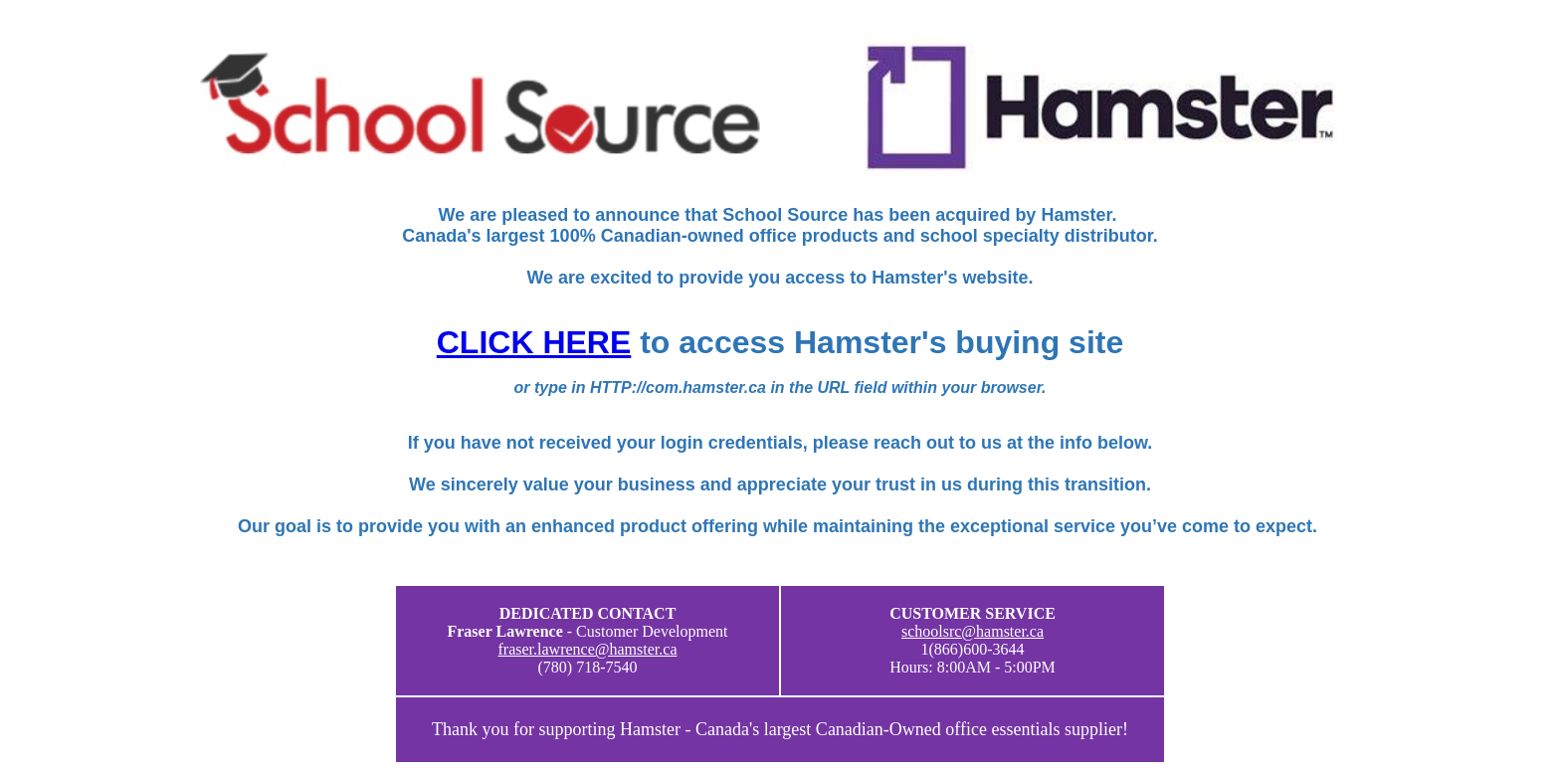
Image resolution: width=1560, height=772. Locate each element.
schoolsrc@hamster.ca (972, 631)
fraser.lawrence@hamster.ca (588, 649)
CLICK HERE (534, 342)
